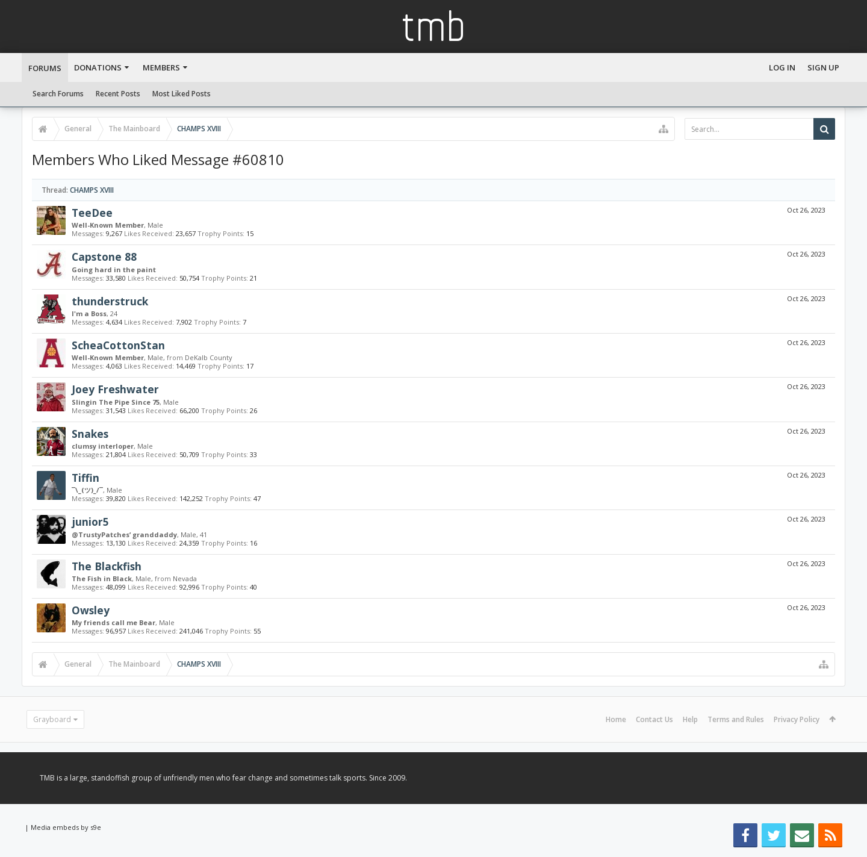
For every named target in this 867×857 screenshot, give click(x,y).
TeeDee (92, 212)
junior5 (90, 521)
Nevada (185, 578)
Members (161, 67)
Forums (44, 68)
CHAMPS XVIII (92, 190)
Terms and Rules (735, 719)
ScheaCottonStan (118, 345)
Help (690, 719)
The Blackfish (106, 566)
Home (616, 719)
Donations (98, 67)
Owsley (91, 610)
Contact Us (654, 719)
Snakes (90, 433)
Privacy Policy (796, 719)
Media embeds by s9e (66, 827)
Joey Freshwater (115, 389)
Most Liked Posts (181, 94)
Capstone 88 (104, 256)
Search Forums (58, 94)
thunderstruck (110, 301)
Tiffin (85, 477)
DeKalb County (208, 357)
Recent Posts (118, 94)
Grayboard (52, 719)
